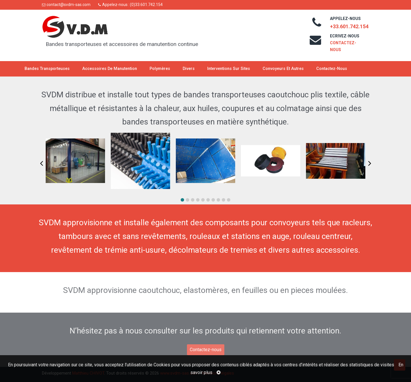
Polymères (160, 68)
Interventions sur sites (228, 68)
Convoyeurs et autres (283, 68)
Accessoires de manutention (109, 68)
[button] (182, 200)
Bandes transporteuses (47, 68)
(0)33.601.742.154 (146, 4)
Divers (189, 68)
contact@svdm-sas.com (68, 4)
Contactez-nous (331, 68)
